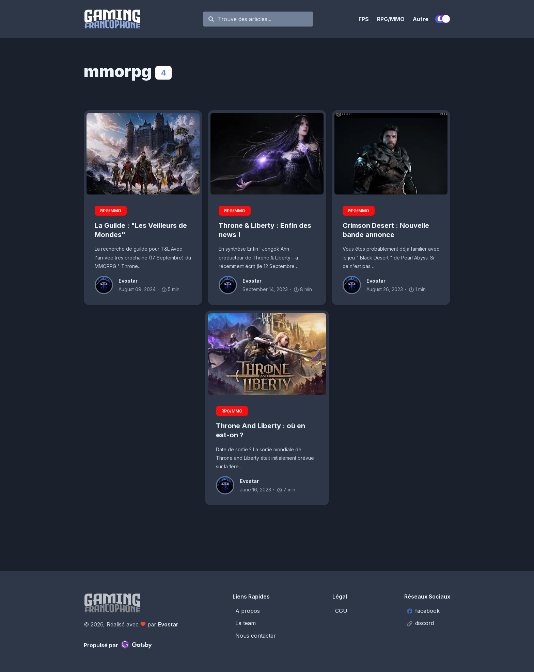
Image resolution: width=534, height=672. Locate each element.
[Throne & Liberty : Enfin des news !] (267, 154)
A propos (247, 610)
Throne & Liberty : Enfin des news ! (265, 230)
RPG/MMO (391, 19)
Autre (420, 19)
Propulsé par (118, 644)
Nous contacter (255, 635)
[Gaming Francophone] (140, 19)
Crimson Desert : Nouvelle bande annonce (386, 230)
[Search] (261, 19)
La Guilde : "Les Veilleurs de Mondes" (141, 230)
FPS (364, 19)
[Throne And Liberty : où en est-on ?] (267, 354)
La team (245, 623)
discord (420, 623)
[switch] (442, 19)
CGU (341, 610)
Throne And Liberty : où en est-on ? (260, 430)
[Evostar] (107, 285)
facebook (423, 610)
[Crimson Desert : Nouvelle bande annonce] (390, 154)
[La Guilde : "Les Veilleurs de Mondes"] (143, 154)
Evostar (168, 624)
